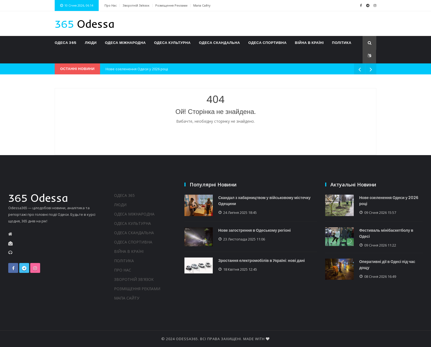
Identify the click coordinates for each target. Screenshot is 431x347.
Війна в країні (309, 42)
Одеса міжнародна (125, 42)
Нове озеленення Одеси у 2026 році (137, 68)
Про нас (110, 5)
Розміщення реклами (171, 5)
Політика (341, 42)
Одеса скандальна (219, 42)
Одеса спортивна (267, 42)
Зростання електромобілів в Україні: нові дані (262, 261)
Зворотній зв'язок (136, 5)
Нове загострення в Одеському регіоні (255, 230)
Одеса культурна (172, 42)
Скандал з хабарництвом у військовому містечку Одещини (265, 200)
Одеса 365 (66, 42)
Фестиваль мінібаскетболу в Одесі (386, 233)
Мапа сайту (202, 5)
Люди (91, 42)
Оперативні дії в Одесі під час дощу (387, 264)
